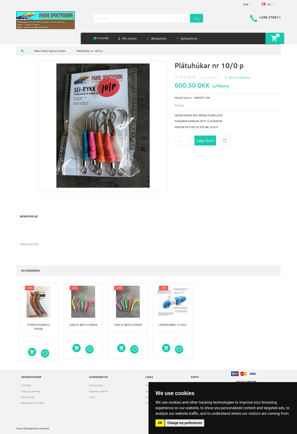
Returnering (96, 385)
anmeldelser (208, 77)
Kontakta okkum (98, 391)
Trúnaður (26, 385)
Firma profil (27, 397)
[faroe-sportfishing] (45, 19)
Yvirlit (92, 397)
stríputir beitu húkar (38, 326)
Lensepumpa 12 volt (173, 324)
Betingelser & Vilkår (32, 403)
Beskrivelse (29, 216)
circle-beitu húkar (83, 324)
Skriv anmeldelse (239, 77)
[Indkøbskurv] (274, 38)
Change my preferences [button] (184, 423)
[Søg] (196, 18)
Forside (103, 38)
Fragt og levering (30, 391)
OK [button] (160, 423)
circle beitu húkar (128, 324)
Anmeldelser (29, 244)
